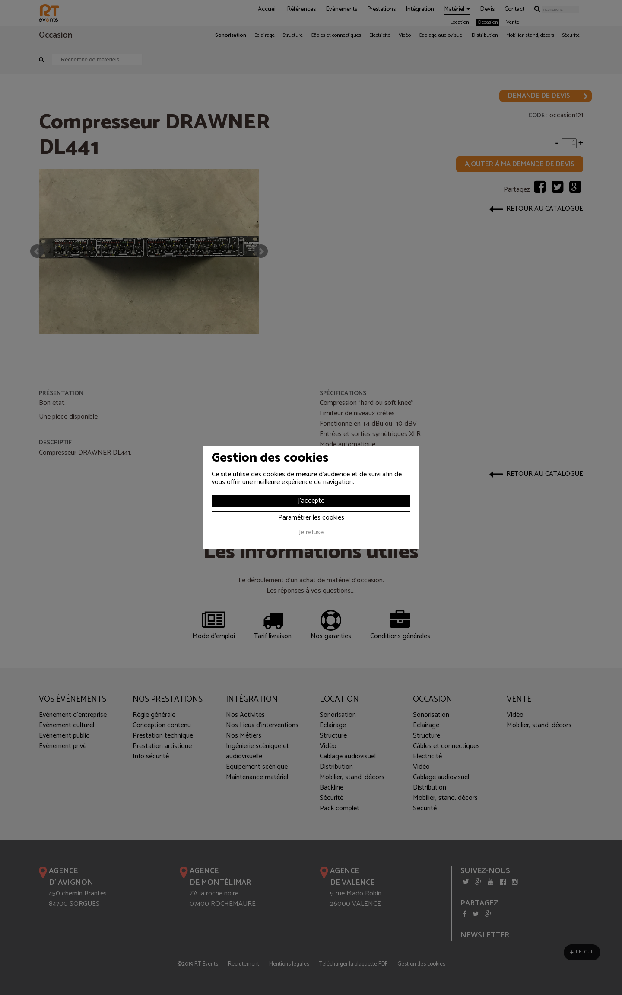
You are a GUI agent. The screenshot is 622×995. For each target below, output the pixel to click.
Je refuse (311, 533)
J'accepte (311, 501)
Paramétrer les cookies (311, 517)
